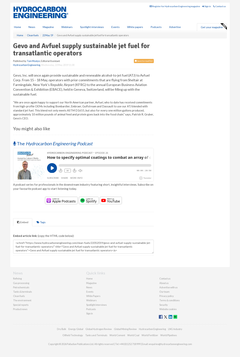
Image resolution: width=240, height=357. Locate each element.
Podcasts (156, 27)
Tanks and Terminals (96, 335)
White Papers (93, 296)
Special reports (20, 304)
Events (115, 27)
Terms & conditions (169, 300)
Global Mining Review (125, 329)
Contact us (219, 6)
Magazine (48, 27)
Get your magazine (214, 26)
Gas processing (21, 283)
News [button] (31, 27)
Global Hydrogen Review (99, 329)
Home (17, 27)
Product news (20, 309)
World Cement (117, 335)
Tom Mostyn (33, 61)
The (52, 143)
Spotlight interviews (92, 27)
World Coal (133, 335)
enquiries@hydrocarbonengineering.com (170, 344)
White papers (135, 27)
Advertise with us (168, 287)
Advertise (175, 27)
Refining (17, 278)
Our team (164, 291)
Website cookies (168, 309)
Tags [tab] (41, 222)
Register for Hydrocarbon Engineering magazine (175, 6)
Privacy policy (166, 296)
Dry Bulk (61, 329)
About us (164, 283)
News (89, 287)
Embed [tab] (22, 222)
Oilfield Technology (72, 335)
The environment (22, 300)
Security (163, 304)
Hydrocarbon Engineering (26, 64)
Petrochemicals (21, 287)
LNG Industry (175, 329)
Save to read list (144, 61)
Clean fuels (19, 296)
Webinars (67, 27)
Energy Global (75, 329)
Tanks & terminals (22, 291)
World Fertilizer (150, 335)
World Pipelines (168, 335)
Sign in (206, 6)
